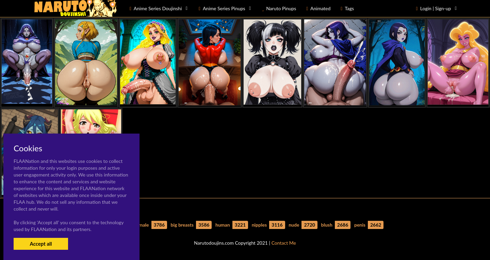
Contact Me (284, 243)
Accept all (41, 244)
